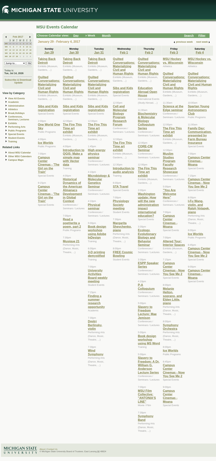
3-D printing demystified (96, 253)
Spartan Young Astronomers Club (198, 110)
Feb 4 (200, 52)
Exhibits (12, 123)
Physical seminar (94, 206)
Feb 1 (124, 52)
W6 (6, 47)
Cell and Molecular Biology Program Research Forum (120, 115)
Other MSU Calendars (20, 156)
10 (27, 47)
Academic (13, 102)
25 (30, 53)
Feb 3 (174, 52)
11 (30, 47)
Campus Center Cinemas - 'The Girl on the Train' (48, 165)
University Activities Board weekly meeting (97, 276)
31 (17, 43)
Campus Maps (16, 160)
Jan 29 (49, 52)
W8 (6, 53)
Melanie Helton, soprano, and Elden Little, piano (172, 296)
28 (17, 56)
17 (27, 50)
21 (17, 53)
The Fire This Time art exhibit (72, 128)
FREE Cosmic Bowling (123, 253)
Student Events (16, 138)
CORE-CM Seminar (145, 148)
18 (30, 50)
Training (12, 141)
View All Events (16, 98)
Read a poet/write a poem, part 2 (72, 223)
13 (13, 50)
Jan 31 (99, 52)
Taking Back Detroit (47, 60)
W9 (6, 56)
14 (17, 50)
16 (24, 50)
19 (10, 53)
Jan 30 (74, 52)
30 (13, 43)
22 (20, 53)
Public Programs (17, 130)
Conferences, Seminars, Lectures (18, 118)
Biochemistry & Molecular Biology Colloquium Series (147, 121)
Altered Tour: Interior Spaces (174, 243)
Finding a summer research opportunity (96, 301)
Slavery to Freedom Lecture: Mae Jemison (147, 312)
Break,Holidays (16, 113)
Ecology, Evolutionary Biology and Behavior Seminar (147, 237)
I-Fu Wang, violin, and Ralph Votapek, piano (199, 206)
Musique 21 (71, 241)
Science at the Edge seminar (173, 108)
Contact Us (52, 449)
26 (10, 56)
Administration (16, 106)
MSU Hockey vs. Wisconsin (173, 60)
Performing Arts (16, 127)
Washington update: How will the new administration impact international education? (148, 204)
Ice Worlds (45, 142)
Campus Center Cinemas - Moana (170, 221)
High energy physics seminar (96, 153)
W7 (6, 50)
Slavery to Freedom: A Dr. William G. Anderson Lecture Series (148, 365)
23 (24, 53)
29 (10, 43)
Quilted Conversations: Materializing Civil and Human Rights (49, 84)
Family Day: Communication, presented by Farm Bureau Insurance (200, 136)
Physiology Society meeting (121, 204)
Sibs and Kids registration (48, 108)
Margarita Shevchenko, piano (122, 226)
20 (13, 53)
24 (27, 53)
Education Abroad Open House (147, 91)
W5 (6, 43)
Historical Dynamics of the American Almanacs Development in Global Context (72, 190)
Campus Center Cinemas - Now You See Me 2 (174, 268)
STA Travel (120, 186)
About (42, 449)
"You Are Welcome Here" (169, 193)
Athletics (13, 109)
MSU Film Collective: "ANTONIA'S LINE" (147, 396)
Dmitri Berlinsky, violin (95, 325)
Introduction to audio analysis (123, 170)
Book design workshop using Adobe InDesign (97, 232)
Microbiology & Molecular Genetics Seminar (99, 181)
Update (18, 82)
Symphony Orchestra (170, 326)
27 (13, 56)
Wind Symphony (95, 352)
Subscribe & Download (18, 79)
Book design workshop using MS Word (149, 339)
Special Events (16, 134)
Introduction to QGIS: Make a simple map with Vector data (73, 157)
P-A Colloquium (146, 286)
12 (10, 50)
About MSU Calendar (19, 152)
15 (20, 50)
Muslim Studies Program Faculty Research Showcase (170, 163)
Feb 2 (149, 52)
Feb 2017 (18, 36)
